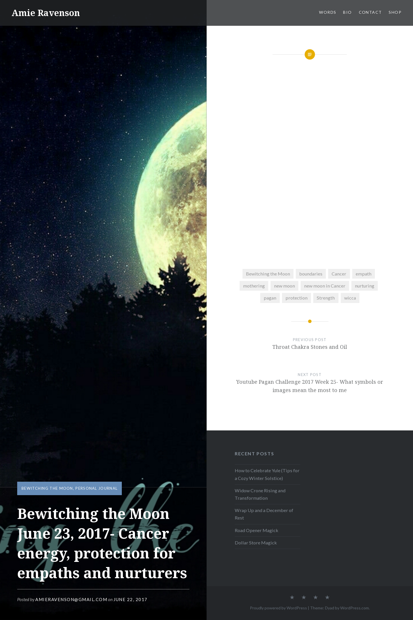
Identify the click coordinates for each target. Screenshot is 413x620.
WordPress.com (354, 607)
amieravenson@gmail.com (71, 599)
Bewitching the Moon (47, 488)
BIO (347, 12)
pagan (270, 297)
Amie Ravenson (45, 13)
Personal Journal (96, 488)
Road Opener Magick (256, 530)
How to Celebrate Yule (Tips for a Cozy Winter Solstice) (267, 474)
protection (296, 297)
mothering (254, 285)
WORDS (327, 12)
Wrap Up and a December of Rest (264, 513)
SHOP (395, 12)
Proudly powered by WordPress (278, 607)
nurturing (364, 285)
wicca (350, 297)
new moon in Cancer (324, 285)
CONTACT (370, 12)
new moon (284, 285)
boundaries (310, 273)
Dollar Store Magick (256, 542)
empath (363, 273)
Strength (326, 297)
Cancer (339, 273)
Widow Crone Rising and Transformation (260, 494)
